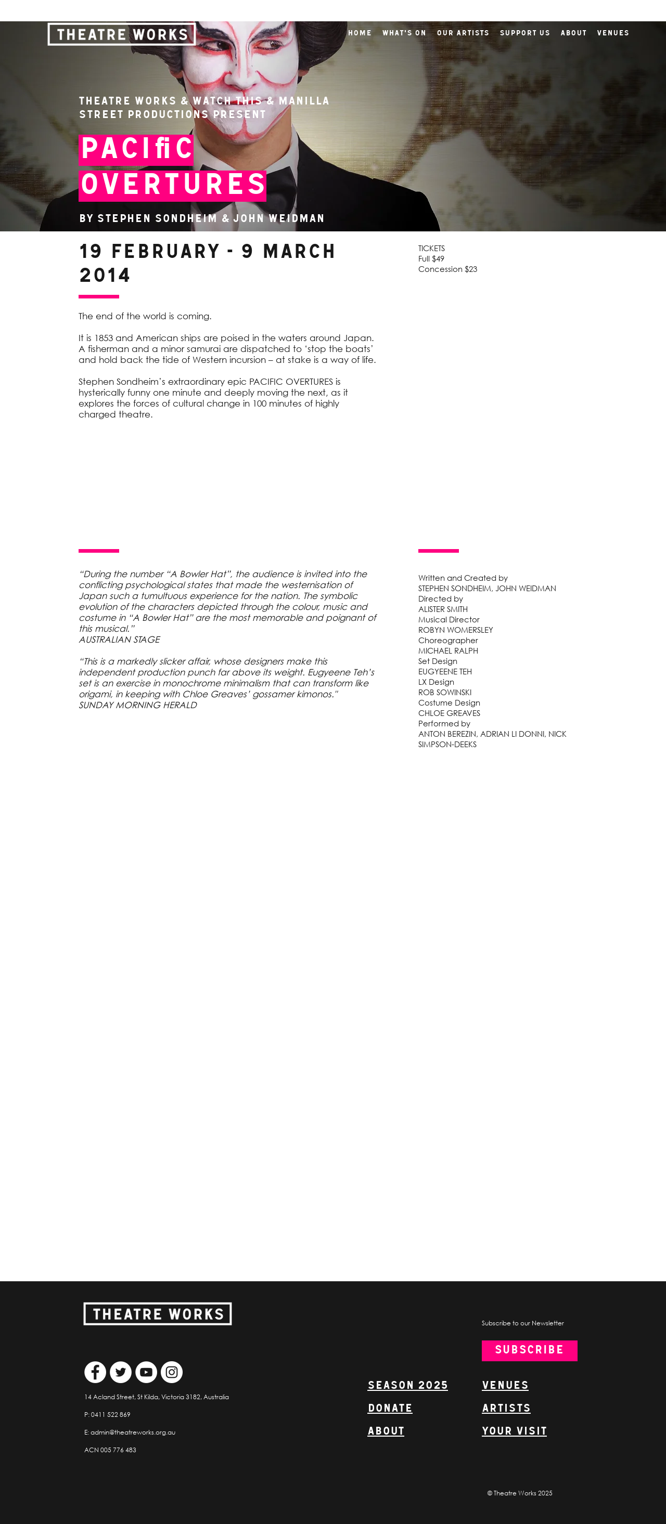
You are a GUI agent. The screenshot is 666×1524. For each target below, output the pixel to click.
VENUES (505, 1386)
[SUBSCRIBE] (530, 1350)
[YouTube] (146, 1372)
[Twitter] (121, 1372)
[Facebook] (95, 1372)
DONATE (390, 1409)
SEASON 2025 (407, 1386)
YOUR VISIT (514, 1432)
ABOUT (385, 1432)
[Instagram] (172, 1372)
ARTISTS (506, 1409)
